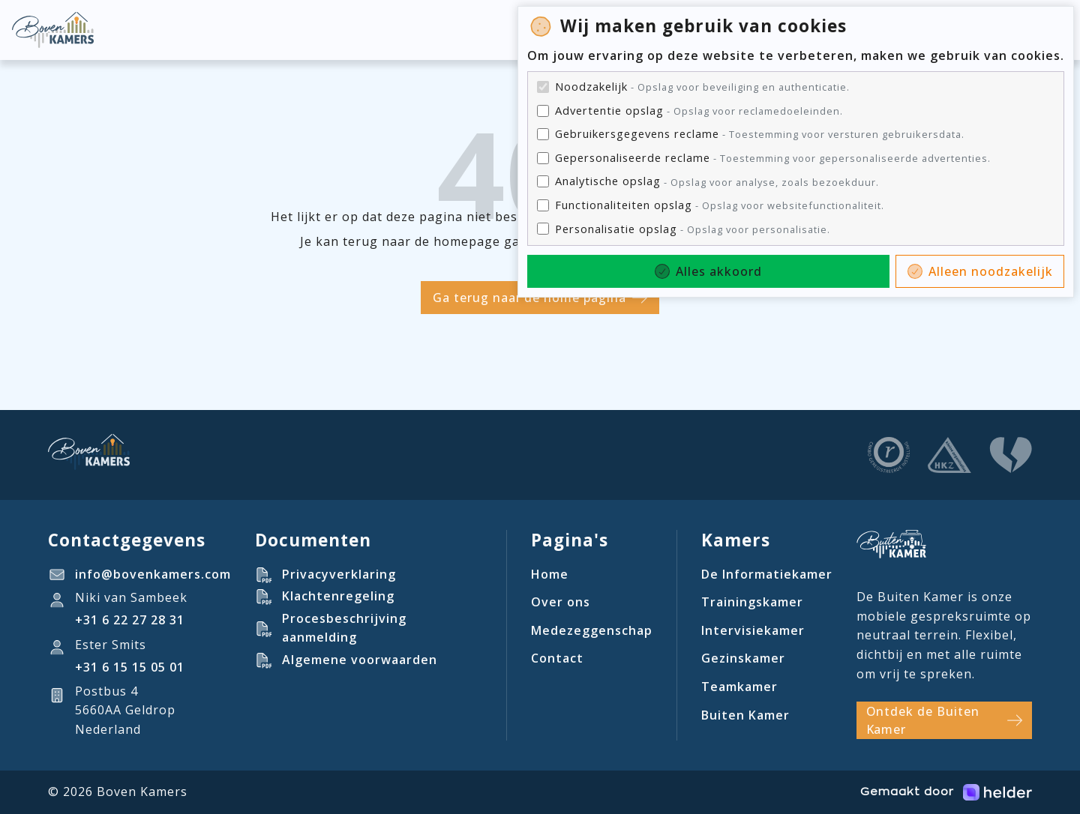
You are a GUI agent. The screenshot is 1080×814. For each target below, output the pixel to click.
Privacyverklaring (339, 574)
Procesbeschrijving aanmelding (344, 628)
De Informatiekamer (766, 574)
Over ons (560, 602)
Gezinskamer (743, 658)
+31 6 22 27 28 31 (129, 620)
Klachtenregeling (338, 596)
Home (549, 574)
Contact (557, 658)
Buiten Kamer (745, 715)
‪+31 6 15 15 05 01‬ (129, 667)
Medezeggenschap (591, 630)
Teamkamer (739, 686)
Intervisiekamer (753, 630)
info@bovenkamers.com (153, 574)
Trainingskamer (752, 602)
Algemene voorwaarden (359, 659)
